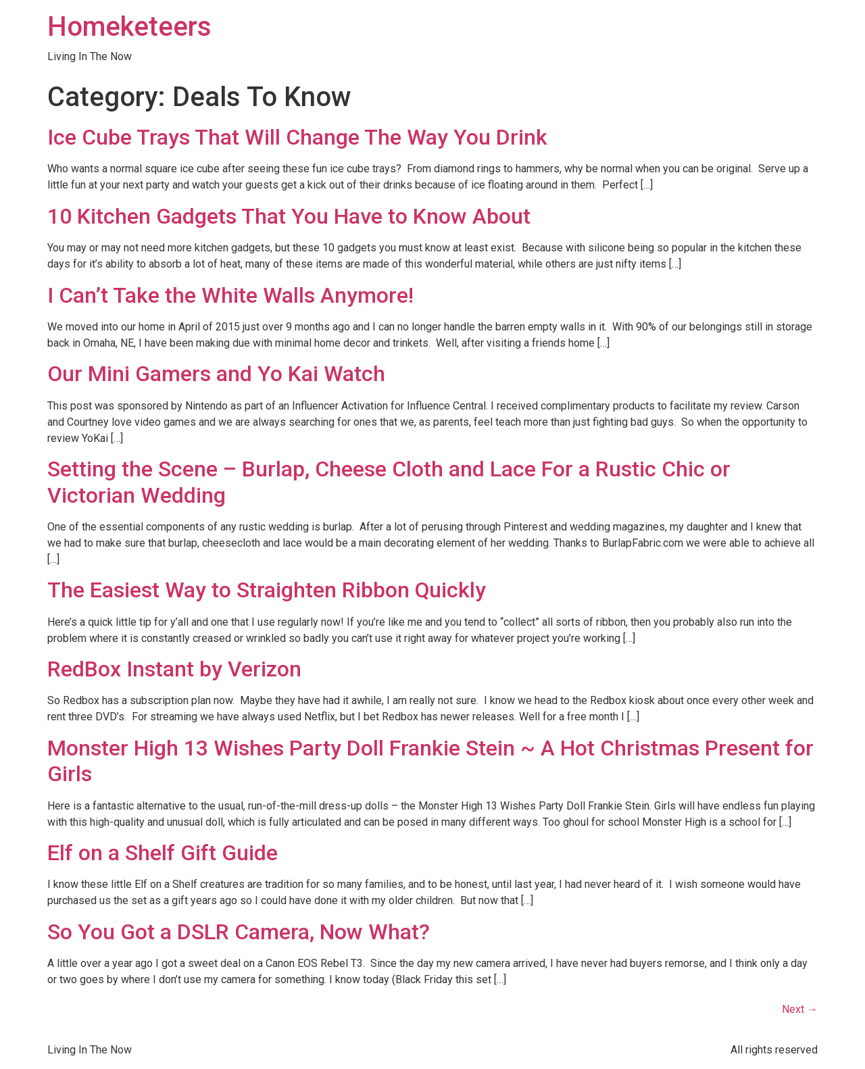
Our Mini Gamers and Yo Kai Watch (216, 374)
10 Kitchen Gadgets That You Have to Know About (288, 216)
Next (800, 1009)
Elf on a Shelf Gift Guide (162, 853)
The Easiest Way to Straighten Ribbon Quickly (266, 590)
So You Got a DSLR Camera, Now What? (238, 932)
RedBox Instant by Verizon (174, 669)
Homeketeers (129, 27)
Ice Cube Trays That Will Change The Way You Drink (297, 137)
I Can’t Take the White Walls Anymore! (230, 295)
